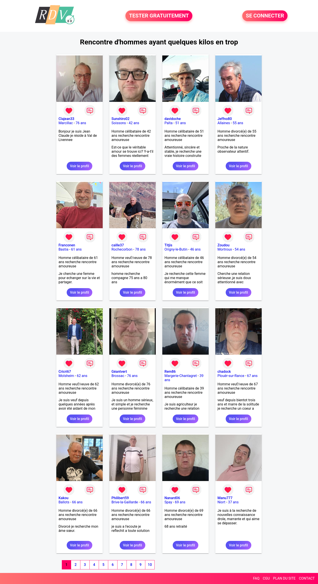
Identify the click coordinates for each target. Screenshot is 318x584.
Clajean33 (66, 119)
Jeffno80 (225, 119)
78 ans (140, 249)
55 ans (238, 123)
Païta (169, 123)
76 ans (81, 123)
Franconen (67, 245)
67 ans (252, 376)
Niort (221, 502)
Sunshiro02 (120, 119)
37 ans (233, 502)
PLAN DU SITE (284, 578)
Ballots (64, 502)
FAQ (256, 578)
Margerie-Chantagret (181, 376)
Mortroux (225, 249)
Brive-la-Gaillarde (125, 502)
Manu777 (225, 498)
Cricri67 (65, 371)
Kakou (63, 498)
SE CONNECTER (265, 16)
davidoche (173, 119)
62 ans (82, 376)
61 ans (76, 249)
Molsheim (66, 376)
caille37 (118, 245)
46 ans (195, 249)
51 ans (180, 123)
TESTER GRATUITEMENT (159, 16)
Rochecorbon (122, 249)
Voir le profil (79, 166)
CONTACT (307, 578)
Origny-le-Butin (176, 249)
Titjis (168, 245)
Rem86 (170, 371)
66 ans (77, 502)
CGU (266, 578)
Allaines (224, 123)
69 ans (180, 502)
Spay (168, 502)
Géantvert (119, 371)
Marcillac (66, 123)
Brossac (118, 376)
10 (150, 565)
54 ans (240, 249)
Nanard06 (172, 498)
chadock (224, 371)
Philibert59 (120, 498)
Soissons (119, 123)
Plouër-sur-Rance (231, 376)
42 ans (134, 123)
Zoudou (223, 245)
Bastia (63, 249)
